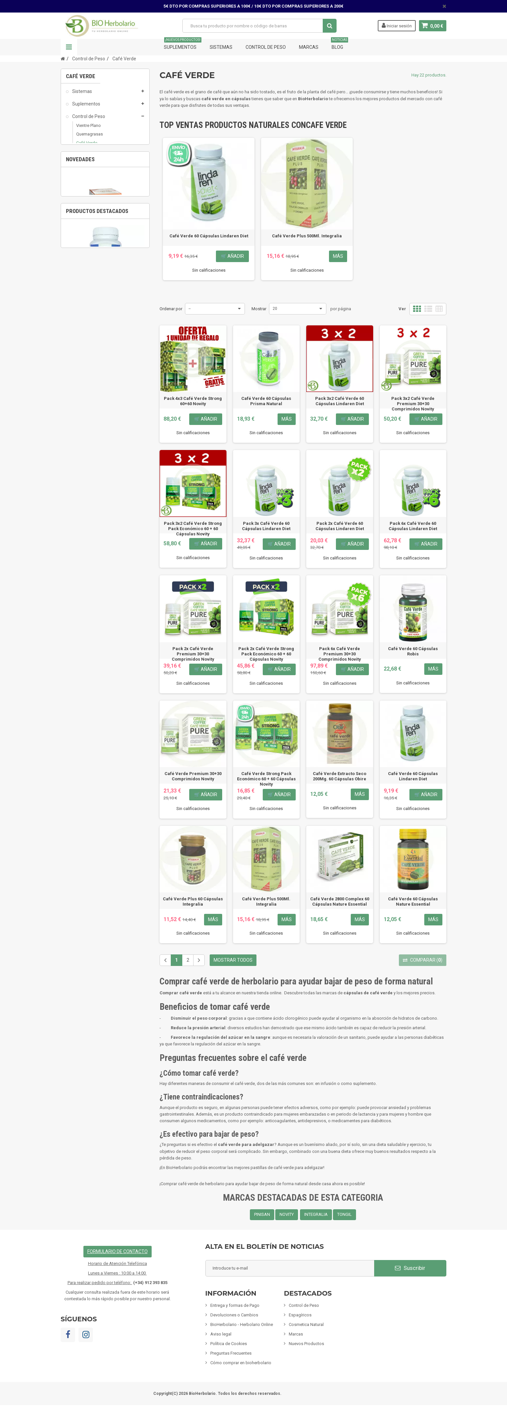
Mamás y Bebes (88, 220)
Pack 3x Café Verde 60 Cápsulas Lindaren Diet (266, 526)
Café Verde (86, 146)
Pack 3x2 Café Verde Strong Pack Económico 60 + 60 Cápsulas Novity (193, 528)
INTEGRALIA (316, 1214)
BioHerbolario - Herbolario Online (241, 1324)
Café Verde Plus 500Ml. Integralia (307, 235)
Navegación (69, 47)
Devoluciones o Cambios (234, 1314)
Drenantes (86, 172)
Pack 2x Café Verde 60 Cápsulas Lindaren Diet (339, 526)
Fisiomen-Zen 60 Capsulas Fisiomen (105, 594)
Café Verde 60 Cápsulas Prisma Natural (266, 401)
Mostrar (259, 308)
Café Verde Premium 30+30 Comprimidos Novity (193, 776)
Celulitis (83, 181)
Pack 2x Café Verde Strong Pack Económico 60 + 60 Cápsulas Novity (266, 654)
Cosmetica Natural (91, 207)
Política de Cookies (228, 1343)
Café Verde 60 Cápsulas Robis (413, 651)
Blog (339, 44)
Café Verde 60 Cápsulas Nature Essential (413, 901)
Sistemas (221, 47)
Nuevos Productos (306, 1343)
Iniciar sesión (397, 25)
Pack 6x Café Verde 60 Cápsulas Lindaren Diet (413, 526)
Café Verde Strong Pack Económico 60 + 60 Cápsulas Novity (266, 779)
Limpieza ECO (86, 282)
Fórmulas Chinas (89, 295)
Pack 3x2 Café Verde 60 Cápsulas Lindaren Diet (339, 401)
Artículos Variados (90, 308)
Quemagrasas (89, 137)
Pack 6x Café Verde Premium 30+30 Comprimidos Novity (339, 654)
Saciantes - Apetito (94, 163)
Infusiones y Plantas (92, 232)
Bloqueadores (89, 155)
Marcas (308, 47)
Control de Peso (266, 47)
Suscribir (410, 1268)
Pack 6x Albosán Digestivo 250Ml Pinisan (105, 453)
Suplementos (182, 44)
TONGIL (344, 1214)
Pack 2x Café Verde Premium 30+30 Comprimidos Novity (193, 654)
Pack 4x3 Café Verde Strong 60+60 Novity (193, 401)
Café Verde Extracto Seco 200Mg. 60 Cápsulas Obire (339, 776)
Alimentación (85, 245)
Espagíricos (83, 194)
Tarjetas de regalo (90, 320)
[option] (105, 413)
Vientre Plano (88, 129)
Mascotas (82, 270)
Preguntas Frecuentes (231, 1353)
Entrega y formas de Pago (234, 1305)
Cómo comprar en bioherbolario (240, 1362)
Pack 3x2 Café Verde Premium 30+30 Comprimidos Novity (412, 403)
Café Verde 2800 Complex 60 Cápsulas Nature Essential (339, 901)
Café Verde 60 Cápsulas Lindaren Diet (208, 235)
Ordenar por (171, 308)
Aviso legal (220, 1334)
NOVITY (287, 1214)
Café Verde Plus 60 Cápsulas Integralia (193, 901)
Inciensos (81, 257)
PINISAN (262, 1214)
